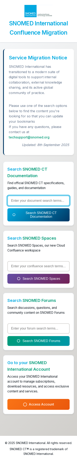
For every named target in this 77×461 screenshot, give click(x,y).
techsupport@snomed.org (29, 137)
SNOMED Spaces (39, 238)
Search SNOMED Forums (38, 341)
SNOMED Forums (39, 300)
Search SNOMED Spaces (38, 279)
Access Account (38, 404)
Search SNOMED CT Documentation (34, 214)
